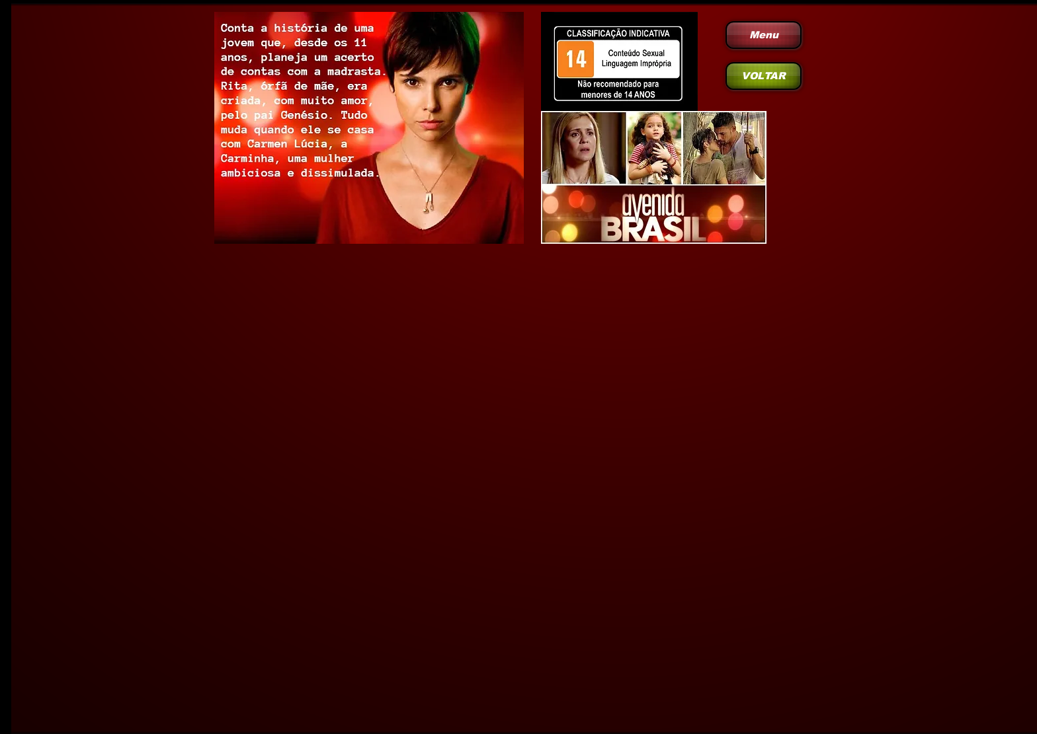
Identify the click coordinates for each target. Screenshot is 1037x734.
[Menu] (764, 35)
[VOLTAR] (764, 76)
